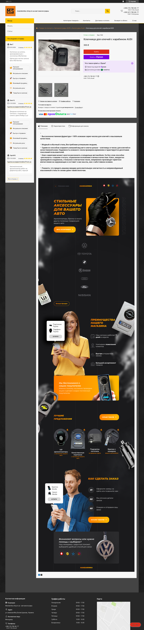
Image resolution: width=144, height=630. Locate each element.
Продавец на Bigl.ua (72, 626)
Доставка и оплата (102, 20)
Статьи (9, 31)
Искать (10, 26)
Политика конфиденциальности (92, 628)
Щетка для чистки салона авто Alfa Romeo (19, 60)
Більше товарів (109, 366)
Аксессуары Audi (78, 28)
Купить (96, 52)
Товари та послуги (46, 28)
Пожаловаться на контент (74, 628)
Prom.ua (81, 624)
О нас (134, 20)
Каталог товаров (98, 469)
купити (55, 286)
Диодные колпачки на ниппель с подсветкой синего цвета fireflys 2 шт (19, 113)
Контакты (86, 20)
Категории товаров (70, 20)
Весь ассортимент (65, 229)
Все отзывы (12, 179)
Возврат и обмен (120, 20)
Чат (135, 625)
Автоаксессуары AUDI (62, 28)
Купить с (96, 57)
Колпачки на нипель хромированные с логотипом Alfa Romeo (18, 54)
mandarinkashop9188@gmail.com (17, 597)
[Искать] (107, 11)
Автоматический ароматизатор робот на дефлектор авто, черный (19, 168)
